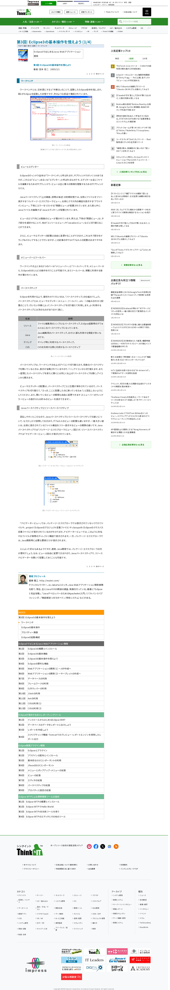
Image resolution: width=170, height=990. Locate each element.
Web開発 (95, 908)
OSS (20, 918)
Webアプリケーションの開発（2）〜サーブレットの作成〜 (54, 673)
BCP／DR (40, 923)
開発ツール (78, 908)
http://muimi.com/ (49, 580)
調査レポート (118, 909)
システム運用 (23, 923)
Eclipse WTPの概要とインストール (43, 801)
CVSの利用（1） (35, 703)
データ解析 (59, 914)
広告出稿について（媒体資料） (67, 865)
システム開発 (131, 28)
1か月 (144, 58)
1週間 (131, 58)
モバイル (77, 914)
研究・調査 (127, 2)
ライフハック (78, 929)
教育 (94, 929)
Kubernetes (37, 31)
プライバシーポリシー (31, 869)
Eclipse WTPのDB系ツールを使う (42, 811)
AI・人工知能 (24, 31)
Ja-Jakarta (54, 584)
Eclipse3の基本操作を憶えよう (43, 658)
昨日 (117, 58)
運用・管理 (77, 918)
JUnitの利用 (34, 693)
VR (88, 31)
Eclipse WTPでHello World (40, 806)
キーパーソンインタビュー (122, 904)
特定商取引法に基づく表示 (66, 869)
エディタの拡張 (35, 780)
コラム (142, 918)
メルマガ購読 (56, 12)
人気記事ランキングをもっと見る (131, 171)
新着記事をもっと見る (131, 265)
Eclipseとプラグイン (37, 750)
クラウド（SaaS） (43, 914)
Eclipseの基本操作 (30, 627)
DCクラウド (119, 2)
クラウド (84, 28)
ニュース (143, 895)
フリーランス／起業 (62, 928)
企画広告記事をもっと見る (131, 444)
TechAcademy (145, 922)
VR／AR (40, 918)
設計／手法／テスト (43, 908)
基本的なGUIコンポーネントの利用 (44, 760)
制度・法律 (22, 934)
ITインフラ (35, 28)
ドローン (105, 5)
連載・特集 (22, 28)
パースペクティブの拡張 (39, 785)
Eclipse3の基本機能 (38, 653)
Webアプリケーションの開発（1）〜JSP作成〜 (49, 668)
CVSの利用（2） (35, 708)
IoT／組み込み (116, 28)
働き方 (94, 923)
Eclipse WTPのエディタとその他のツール (46, 816)
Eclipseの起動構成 (30, 637)
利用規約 (124, 865)
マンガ (96, 31)
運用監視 (59, 923)
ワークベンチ (27, 622)
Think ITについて (112, 12)
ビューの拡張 (34, 775)
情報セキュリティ (119, 913)
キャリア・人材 (42, 929)
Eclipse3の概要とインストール (42, 648)
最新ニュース (71, 12)
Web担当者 (97, 2)
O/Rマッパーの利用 (37, 688)
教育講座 (111, 5)
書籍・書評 (143, 904)
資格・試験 (22, 929)
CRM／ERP (96, 914)
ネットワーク (59, 28)
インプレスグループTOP (129, 869)
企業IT (65, 3)
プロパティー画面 (29, 632)
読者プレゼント (86, 12)
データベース (23, 908)
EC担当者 (105, 2)
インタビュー (78, 31)
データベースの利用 (37, 678)
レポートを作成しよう (38, 729)
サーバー (46, 28)
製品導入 (81, 3)
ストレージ (73, 28)
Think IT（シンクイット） (30, 12)
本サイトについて (30, 865)
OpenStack (50, 31)
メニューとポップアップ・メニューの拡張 (47, 770)
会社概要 (91, 869)
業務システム (118, 900)
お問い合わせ (93, 865)
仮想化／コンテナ (99, 28)
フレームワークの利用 (38, 683)
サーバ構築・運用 (119, 918)
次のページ (100, 74)
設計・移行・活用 (29, 46)
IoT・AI (111, 2)
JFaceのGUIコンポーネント (41, 765)
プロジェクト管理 (98, 918)
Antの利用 (33, 698)
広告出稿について (130, 12)
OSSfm (120, 31)
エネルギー (97, 5)
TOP (20, 46)
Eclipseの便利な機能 (38, 663)
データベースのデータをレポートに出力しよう (49, 724)
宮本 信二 (44, 69)
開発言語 (59, 908)
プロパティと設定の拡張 (39, 790)
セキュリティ (78, 923)
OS (142, 28)
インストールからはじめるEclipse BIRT (47, 719)
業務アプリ (22, 914)
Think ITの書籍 (108, 31)
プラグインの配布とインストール (43, 755)
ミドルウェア (96, 901)
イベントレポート (64, 31)
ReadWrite (144, 927)
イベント (143, 913)
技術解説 (143, 900)
